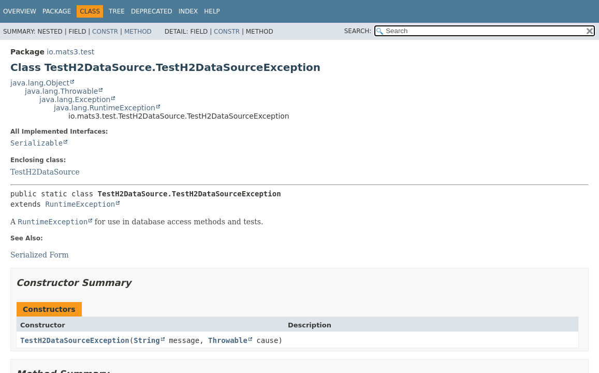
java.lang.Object (39, 83)
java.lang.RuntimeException (104, 108)
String (147, 340)
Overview (19, 11)
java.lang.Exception (74, 99)
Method (138, 31)
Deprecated (151, 11)
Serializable (36, 143)
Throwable (227, 340)
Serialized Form (39, 255)
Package (56, 11)
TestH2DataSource (45, 172)
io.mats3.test (70, 52)
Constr (105, 31)
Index (188, 11)
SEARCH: (358, 31)
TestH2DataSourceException (74, 340)
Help (212, 11)
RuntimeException (80, 204)
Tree (117, 11)
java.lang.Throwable (61, 91)
